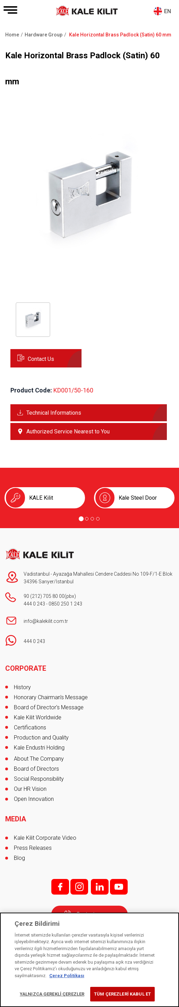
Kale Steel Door (138, 497)
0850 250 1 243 (65, 604)
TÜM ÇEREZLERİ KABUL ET (122, 994)
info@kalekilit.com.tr (46, 621)
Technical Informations (53, 412)
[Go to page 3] (92, 519)
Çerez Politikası (66, 975)
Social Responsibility (39, 779)
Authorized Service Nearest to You (68, 431)
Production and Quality (41, 737)
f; (60, 886)
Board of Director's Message (49, 707)
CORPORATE (25, 668)
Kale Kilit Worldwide (37, 717)
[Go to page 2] (86, 519)
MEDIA (15, 818)
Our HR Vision (30, 789)
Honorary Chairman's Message (51, 697)
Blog (19, 858)
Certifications (30, 727)
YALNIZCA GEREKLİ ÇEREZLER (52, 994)
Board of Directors (36, 768)
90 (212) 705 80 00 (44, 596)
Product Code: (31, 390)
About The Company (39, 758)
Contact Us (41, 359)
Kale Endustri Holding (39, 747)
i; (79, 886)
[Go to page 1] (81, 518)
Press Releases (33, 848)
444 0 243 (34, 604)
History (22, 687)
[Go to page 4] (98, 519)
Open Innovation (34, 799)
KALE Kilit (41, 497)
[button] (89, 271)
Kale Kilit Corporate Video (45, 838)
